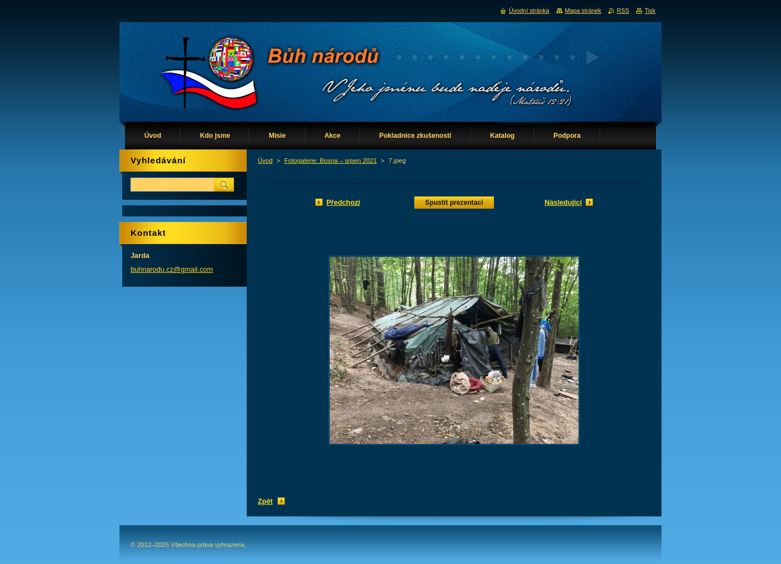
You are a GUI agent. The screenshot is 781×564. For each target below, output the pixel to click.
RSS (623, 10)
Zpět (265, 501)
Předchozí (343, 202)
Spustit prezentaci (454, 202)
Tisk (649, 10)
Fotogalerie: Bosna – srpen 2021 (330, 160)
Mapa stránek (583, 10)
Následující (563, 202)
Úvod (265, 160)
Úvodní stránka (529, 10)
